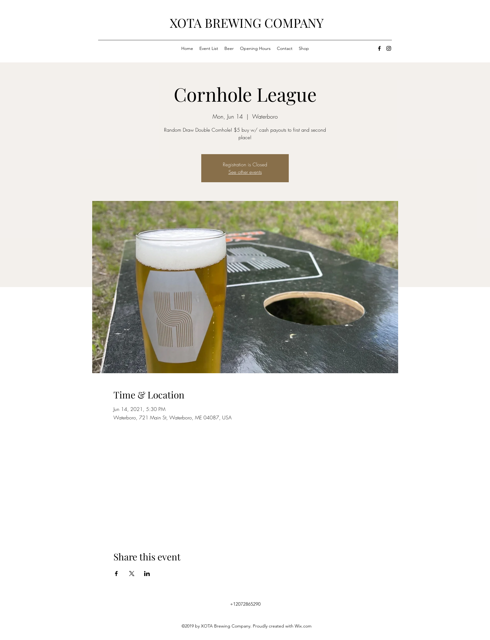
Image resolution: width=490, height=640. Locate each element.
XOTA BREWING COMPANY (247, 22)
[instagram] (389, 48)
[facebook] (379, 48)
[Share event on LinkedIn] (147, 573)
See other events (245, 172)
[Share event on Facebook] (116, 573)
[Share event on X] (132, 573)
